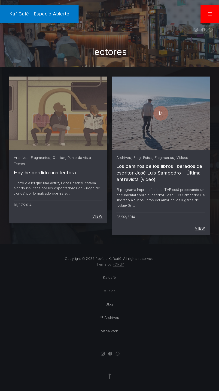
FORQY (118, 264)
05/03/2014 (125, 217)
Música (109, 291)
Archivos (21, 157)
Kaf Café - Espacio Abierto (39, 14)
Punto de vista (79, 157)
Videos (182, 157)
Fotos (147, 157)
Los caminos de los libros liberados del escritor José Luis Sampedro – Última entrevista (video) (160, 172)
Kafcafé (109, 277)
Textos (19, 164)
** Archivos (109, 317)
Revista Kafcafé (108, 258)
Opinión (59, 157)
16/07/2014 (23, 205)
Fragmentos (40, 157)
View (97, 216)
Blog (137, 157)
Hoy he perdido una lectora (45, 172)
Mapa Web (110, 331)
